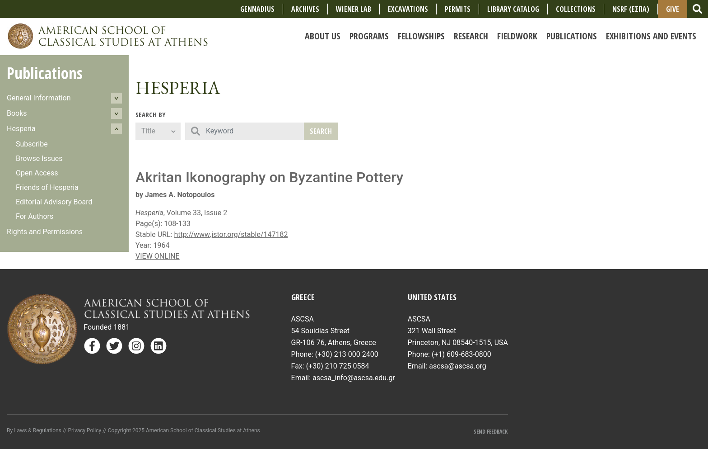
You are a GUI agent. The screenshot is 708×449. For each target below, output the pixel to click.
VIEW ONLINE (157, 256)
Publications (45, 73)
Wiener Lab (353, 9)
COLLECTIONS (576, 9)
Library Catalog (513, 9)
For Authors (34, 216)
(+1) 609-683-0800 (461, 354)
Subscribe (32, 144)
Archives (305, 9)
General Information (39, 98)
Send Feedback (491, 431)
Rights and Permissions (45, 231)
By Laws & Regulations (34, 430)
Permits (457, 9)
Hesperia (21, 128)
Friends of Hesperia (47, 187)
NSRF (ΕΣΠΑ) (630, 9)
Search (321, 131)
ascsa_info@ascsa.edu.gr (353, 377)
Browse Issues (39, 158)
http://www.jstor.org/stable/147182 (231, 234)
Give (672, 9)
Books (17, 113)
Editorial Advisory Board (54, 202)
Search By (150, 114)
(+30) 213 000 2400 (346, 354)
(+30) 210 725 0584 (337, 366)
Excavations (408, 9)
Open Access (37, 173)
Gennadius (257, 9)
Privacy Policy (84, 430)
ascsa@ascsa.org (457, 366)
